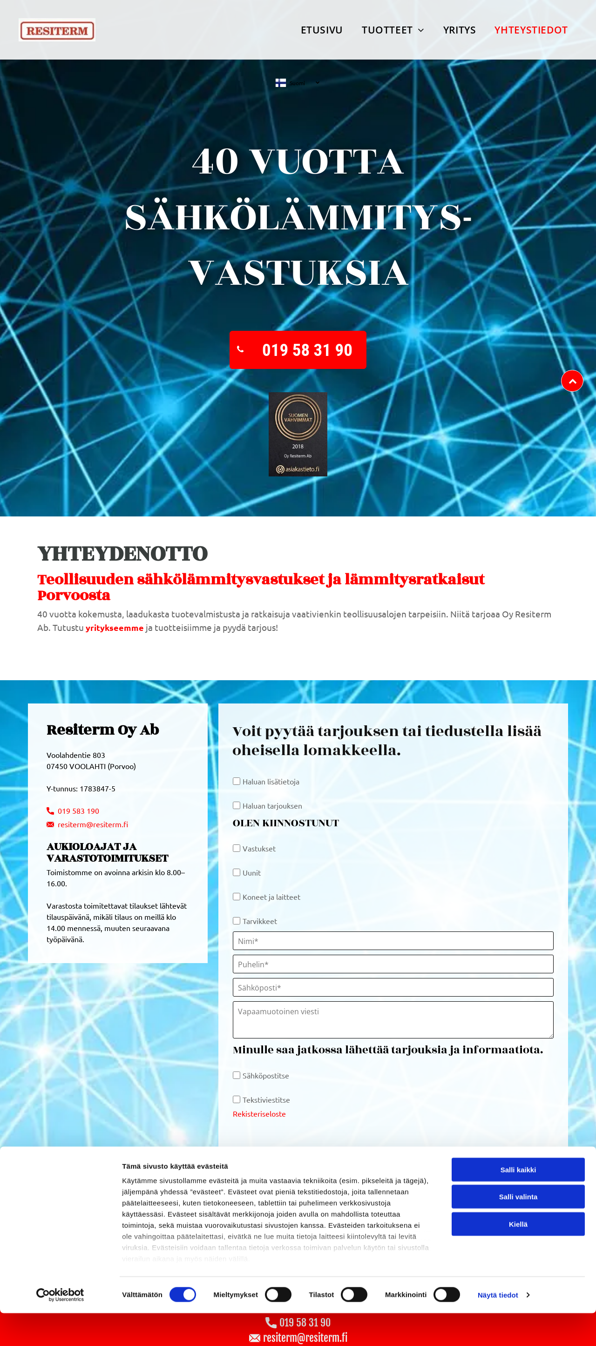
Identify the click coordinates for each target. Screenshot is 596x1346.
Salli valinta (518, 1268)
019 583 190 (77, 810)
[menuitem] (321, 30)
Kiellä (518, 1295)
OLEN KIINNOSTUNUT (286, 823)
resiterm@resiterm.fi (93, 824)
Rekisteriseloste (259, 1113)
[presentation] (303, 1138)
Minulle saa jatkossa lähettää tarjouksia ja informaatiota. (388, 1050)
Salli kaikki (518, 1241)
